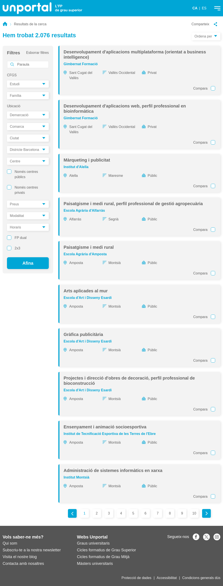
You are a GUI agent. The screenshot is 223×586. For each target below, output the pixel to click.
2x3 (13, 248)
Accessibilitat (167, 578)
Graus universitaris (93, 543)
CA (194, 8)
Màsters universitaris (95, 563)
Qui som (10, 543)
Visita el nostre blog (20, 557)
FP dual (17, 237)
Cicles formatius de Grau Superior (106, 550)
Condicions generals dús (201, 578)
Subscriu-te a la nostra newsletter (32, 550)
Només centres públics (22, 174)
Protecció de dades (136, 578)
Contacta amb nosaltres (23, 563)
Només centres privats (22, 189)
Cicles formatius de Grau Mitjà (103, 557)
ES (204, 8)
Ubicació (13, 106)
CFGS (12, 75)
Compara (204, 88)
